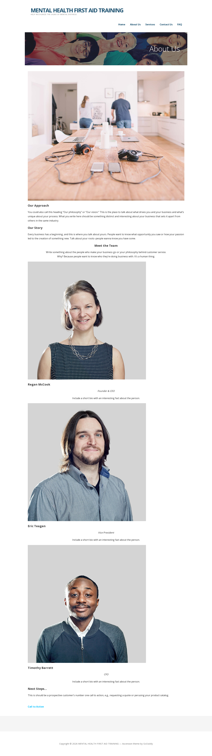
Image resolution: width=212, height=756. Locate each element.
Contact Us (166, 24)
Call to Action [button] (36, 706)
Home (121, 24)
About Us (135, 24)
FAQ (179, 24)
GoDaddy (148, 743)
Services (150, 24)
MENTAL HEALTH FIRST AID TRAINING (77, 10)
